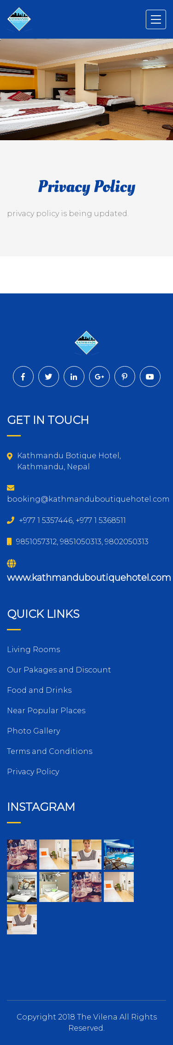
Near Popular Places (46, 710)
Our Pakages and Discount (59, 670)
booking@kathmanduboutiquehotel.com (88, 494)
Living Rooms (33, 649)
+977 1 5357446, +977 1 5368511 (66, 520)
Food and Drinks (39, 690)
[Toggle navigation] (156, 19)
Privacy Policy (33, 771)
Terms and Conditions (49, 751)
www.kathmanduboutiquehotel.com (89, 571)
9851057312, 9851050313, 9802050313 (78, 541)
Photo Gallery (33, 731)
